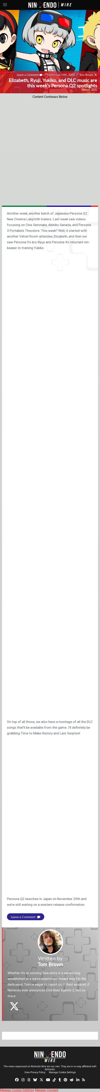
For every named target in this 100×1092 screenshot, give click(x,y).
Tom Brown (86, 74)
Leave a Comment (29, 74)
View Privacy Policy (34, 1072)
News (86, 90)
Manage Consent (46, 1090)
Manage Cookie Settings (62, 1072)
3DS (94, 90)
